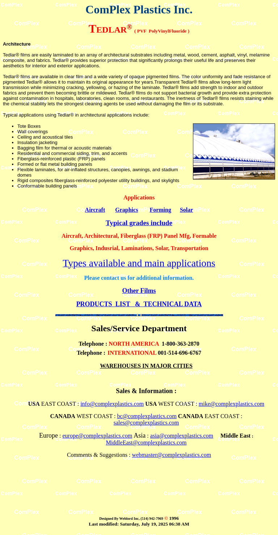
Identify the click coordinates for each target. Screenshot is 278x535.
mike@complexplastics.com (231, 404)
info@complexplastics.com (112, 404)
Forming (160, 210)
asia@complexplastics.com (181, 436)
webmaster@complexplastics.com (171, 455)
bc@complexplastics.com (146, 416)
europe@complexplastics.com (97, 436)
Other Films (139, 290)
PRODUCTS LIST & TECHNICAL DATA (139, 304)
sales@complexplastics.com (146, 423)
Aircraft (95, 210)
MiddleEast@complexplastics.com (146, 442)
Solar (186, 210)
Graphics (126, 210)
